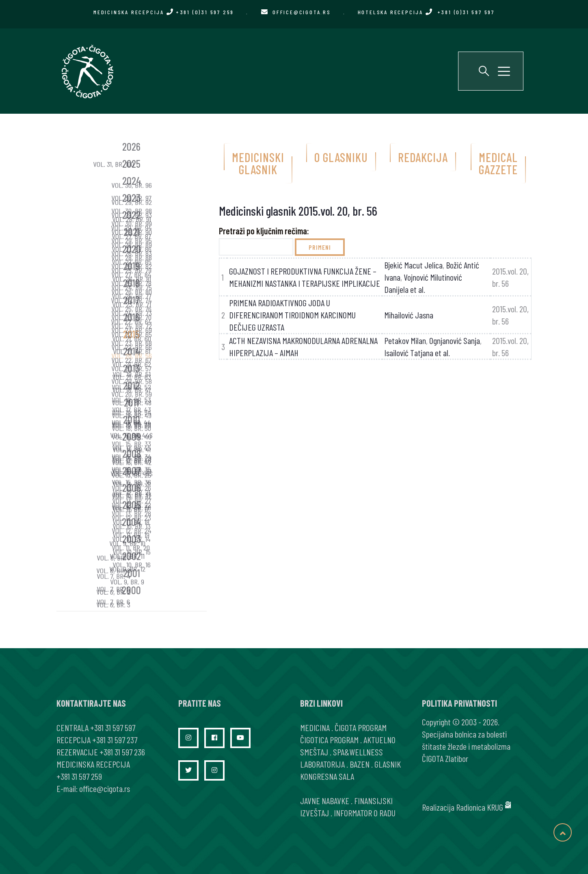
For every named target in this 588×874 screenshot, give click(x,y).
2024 (131, 180)
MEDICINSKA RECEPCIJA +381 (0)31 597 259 (163, 12)
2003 (131, 538)
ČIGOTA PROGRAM (361, 727)
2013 (131, 368)
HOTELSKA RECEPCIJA (426, 12)
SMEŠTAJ (314, 751)
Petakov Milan (405, 340)
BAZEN (360, 764)
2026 (131, 146)
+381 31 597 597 (112, 727)
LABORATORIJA (322, 764)
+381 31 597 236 (122, 751)
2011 (131, 402)
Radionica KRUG (479, 807)
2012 (131, 385)
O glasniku (341, 157)
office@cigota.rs (301, 12)
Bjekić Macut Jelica (413, 265)
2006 (131, 487)
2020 (131, 248)
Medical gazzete (498, 163)
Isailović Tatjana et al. (417, 352)
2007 (131, 470)
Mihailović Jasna (408, 314)
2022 (131, 214)
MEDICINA (315, 727)
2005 (131, 504)
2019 (131, 266)
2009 (131, 436)
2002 (131, 555)
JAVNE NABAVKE (324, 800)
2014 (131, 351)
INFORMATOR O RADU (365, 812)
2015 (131, 334)
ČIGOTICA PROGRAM (329, 739)
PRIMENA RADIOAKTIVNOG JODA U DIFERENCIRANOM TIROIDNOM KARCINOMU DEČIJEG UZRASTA (292, 314)
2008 (131, 453)
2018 (131, 283)
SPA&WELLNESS (358, 751)
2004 (131, 521)
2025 (131, 163)
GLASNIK (387, 764)
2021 (131, 231)
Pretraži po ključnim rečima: (264, 230)
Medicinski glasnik (258, 163)
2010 (131, 419)
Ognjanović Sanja (454, 340)
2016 (131, 317)
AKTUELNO (379, 739)
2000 (131, 590)
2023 (131, 197)
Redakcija (423, 157)
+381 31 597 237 (114, 739)
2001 (131, 573)
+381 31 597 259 (79, 776)
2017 (131, 300)
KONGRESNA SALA (327, 776)
